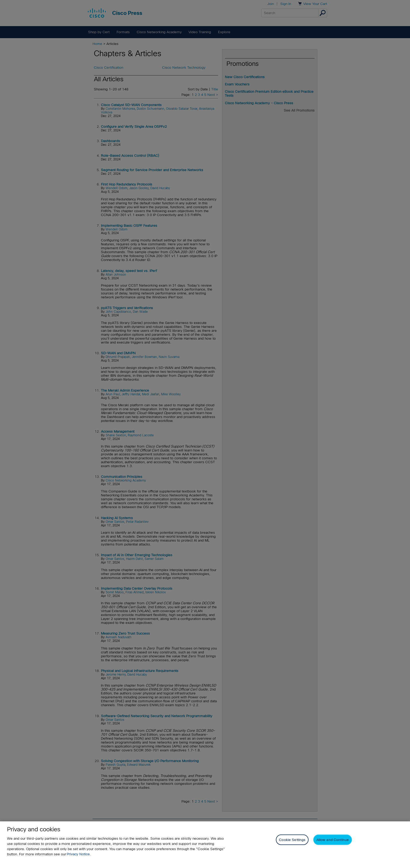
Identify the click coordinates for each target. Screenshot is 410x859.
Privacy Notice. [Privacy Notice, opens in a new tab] (79, 855)
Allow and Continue (332, 841)
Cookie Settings (292, 841)
